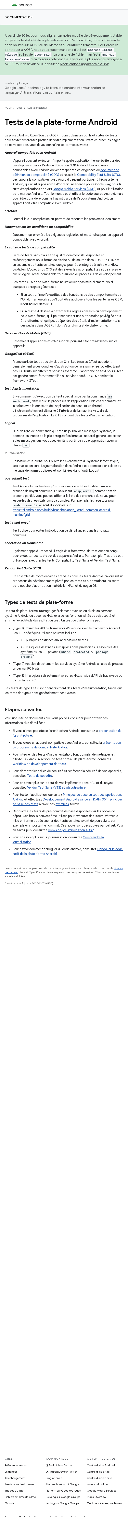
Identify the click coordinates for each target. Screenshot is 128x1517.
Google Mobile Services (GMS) (74, 189)
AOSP (8, 107)
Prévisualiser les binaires (19, 1484)
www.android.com (98, 1484)
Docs (19, 107)
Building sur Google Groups (63, 1497)
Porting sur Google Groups (62, 1503)
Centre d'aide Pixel (98, 1471)
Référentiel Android (17, 1465)
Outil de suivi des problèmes (104, 1503)
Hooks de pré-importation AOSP (70, 830)
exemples (62, 804)
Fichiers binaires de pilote (20, 1497)
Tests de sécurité (39, 776)
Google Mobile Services (101, 1490)
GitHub (9, 1503)
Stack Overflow (96, 1497)
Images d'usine (14, 1490)
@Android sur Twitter (59, 1465)
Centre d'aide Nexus (99, 1478)
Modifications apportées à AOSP (84, 64)
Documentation (19, 17)
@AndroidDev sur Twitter (61, 1471)
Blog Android (54, 1478)
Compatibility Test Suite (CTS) (98, 175)
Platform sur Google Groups (63, 1490)
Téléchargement (15, 1478)
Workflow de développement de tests (39, 764)
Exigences (11, 1471)
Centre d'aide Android (101, 1465)
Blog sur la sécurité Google (62, 1484)
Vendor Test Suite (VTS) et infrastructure (56, 788)
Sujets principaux (37, 107)
